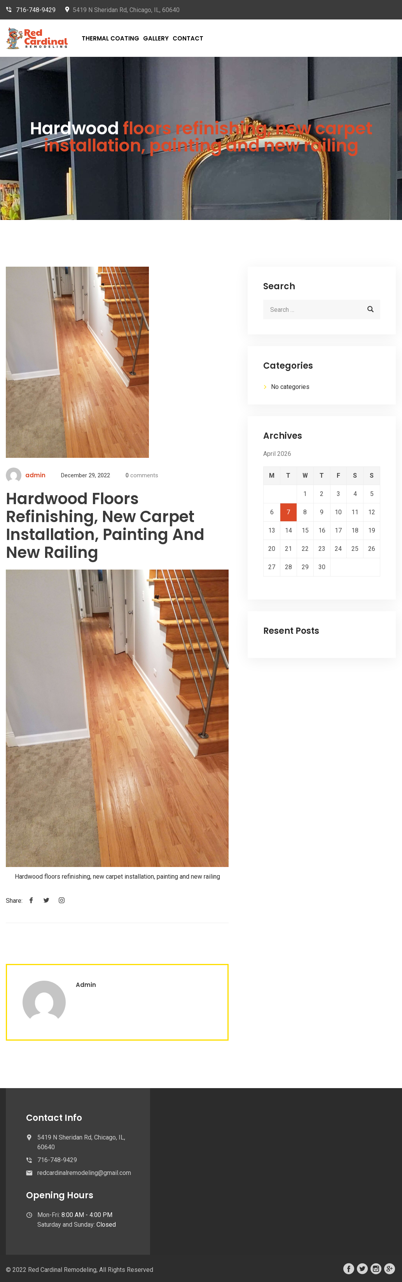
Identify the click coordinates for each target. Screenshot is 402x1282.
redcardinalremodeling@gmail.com (84, 1172)
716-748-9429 (36, 10)
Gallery (156, 38)
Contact (188, 38)
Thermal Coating (110, 38)
